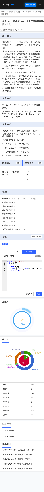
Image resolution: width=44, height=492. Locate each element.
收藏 (38, 256)
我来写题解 (9, 436)
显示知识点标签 (36, 236)
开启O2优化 (9, 256)
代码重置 (29, 252)
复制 (18, 163)
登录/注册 (30, 4)
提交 (39, 294)
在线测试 (28, 294)
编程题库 (12, 12)
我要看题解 (9, 431)
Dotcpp (8, 4)
